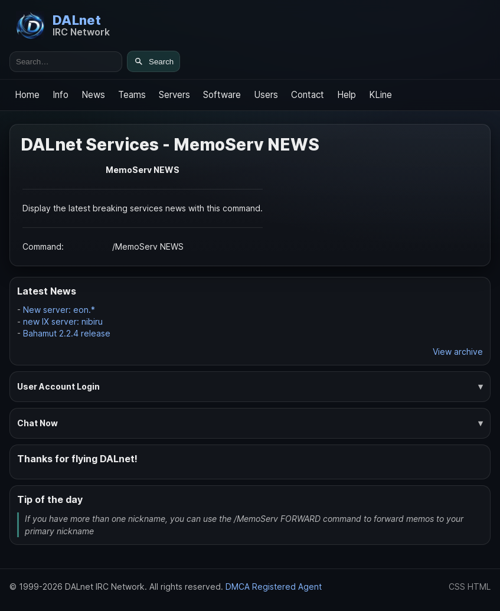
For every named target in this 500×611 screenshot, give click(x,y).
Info (60, 94)
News (93, 94)
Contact (307, 94)
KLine (380, 94)
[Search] (153, 61)
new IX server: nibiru (63, 321)
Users (266, 94)
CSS (457, 586)
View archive (458, 352)
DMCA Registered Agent (274, 586)
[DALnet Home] (62, 25)
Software (222, 94)
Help (346, 94)
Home (27, 94)
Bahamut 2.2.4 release (66, 333)
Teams (132, 94)
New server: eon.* (59, 310)
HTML (479, 586)
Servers (174, 94)
